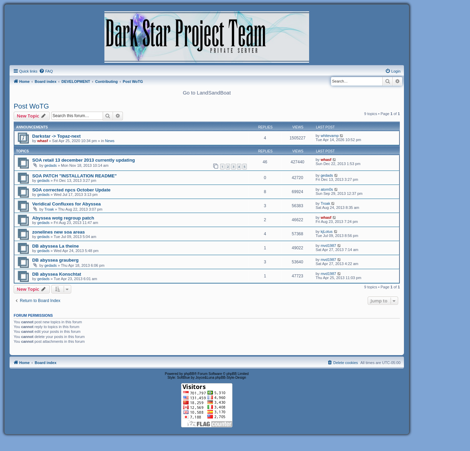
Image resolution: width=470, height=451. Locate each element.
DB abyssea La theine (55, 246)
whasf (42, 141)
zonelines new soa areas (58, 232)
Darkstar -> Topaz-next (56, 136)
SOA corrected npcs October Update (71, 189)
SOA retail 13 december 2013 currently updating (83, 160)
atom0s (327, 189)
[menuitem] (46, 71)
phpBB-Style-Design (230, 377)
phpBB (189, 374)
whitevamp (330, 136)
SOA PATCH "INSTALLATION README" (74, 175)
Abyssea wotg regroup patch (63, 218)
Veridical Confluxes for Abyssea (66, 203)
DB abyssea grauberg (55, 260)
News (110, 141)
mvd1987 (328, 245)
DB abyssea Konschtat (56, 274)
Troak (49, 209)
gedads (51, 165)
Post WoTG (31, 106)
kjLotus (327, 231)
